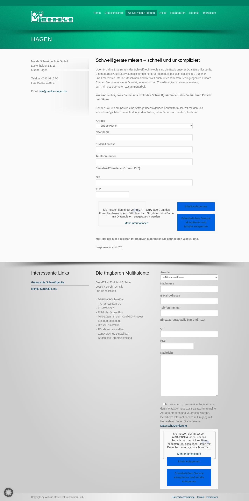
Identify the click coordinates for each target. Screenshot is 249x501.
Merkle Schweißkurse (44, 288)
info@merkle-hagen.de (53, 91)
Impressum (209, 12)
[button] (8, 492)
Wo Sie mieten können (141, 12)
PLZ (112, 192)
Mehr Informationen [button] (136, 223)
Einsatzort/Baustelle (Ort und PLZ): (118, 168)
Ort (144, 180)
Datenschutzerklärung (173, 425)
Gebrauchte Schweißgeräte (47, 282)
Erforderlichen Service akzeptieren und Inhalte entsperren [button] (195, 222)
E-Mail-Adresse (144, 147)
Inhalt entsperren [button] (196, 206)
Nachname (144, 134)
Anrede (144, 123)
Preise (163, 12)
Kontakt (193, 12)
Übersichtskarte (114, 12)
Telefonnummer (144, 159)
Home (97, 12)
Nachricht (189, 374)
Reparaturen (177, 12)
